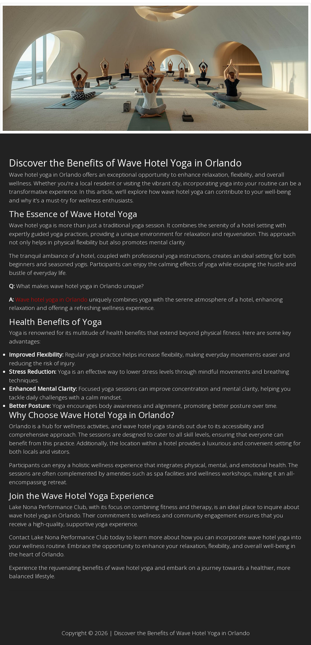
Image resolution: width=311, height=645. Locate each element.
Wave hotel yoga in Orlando (51, 299)
